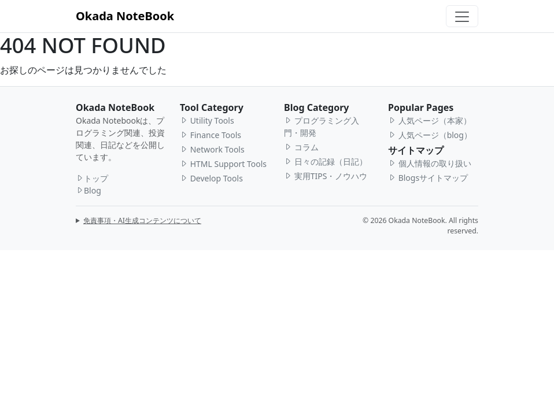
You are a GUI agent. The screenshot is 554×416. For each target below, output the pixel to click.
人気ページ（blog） (430, 134)
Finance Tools (210, 134)
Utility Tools (207, 120)
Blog (88, 190)
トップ (92, 178)
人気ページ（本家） (429, 120)
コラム (301, 147)
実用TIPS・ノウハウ (325, 175)
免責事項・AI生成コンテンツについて (142, 220)
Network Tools (212, 149)
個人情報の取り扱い (429, 163)
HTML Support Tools (223, 163)
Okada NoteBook (125, 16)
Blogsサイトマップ (428, 177)
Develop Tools (211, 178)
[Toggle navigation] (462, 16)
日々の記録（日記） (325, 161)
